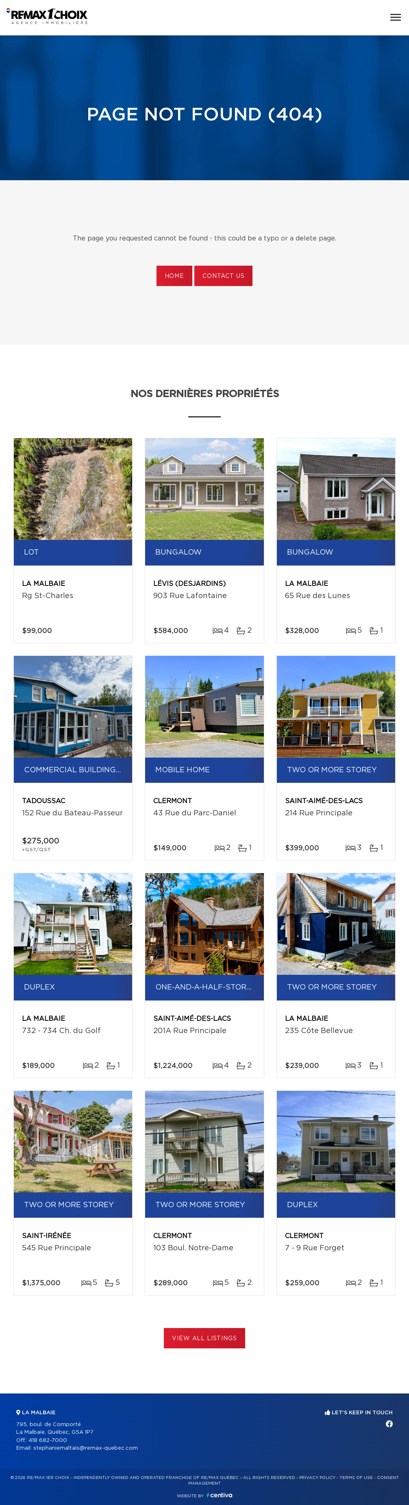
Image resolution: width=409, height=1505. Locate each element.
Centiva (220, 1495)
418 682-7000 (47, 1440)
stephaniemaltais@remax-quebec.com (85, 1448)
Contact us (223, 276)
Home (174, 276)
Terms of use (356, 1478)
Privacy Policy (317, 1478)
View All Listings (204, 1338)
